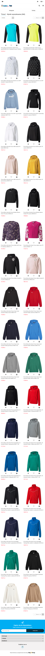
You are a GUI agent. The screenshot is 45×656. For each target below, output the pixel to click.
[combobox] (7, 18)
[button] (42, 1)
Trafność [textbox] (3, 17)
